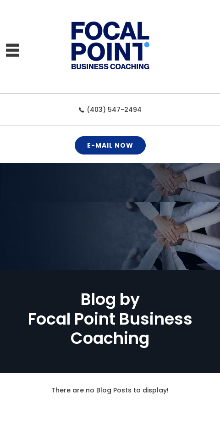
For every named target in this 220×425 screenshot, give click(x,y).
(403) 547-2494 (114, 109)
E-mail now (110, 145)
